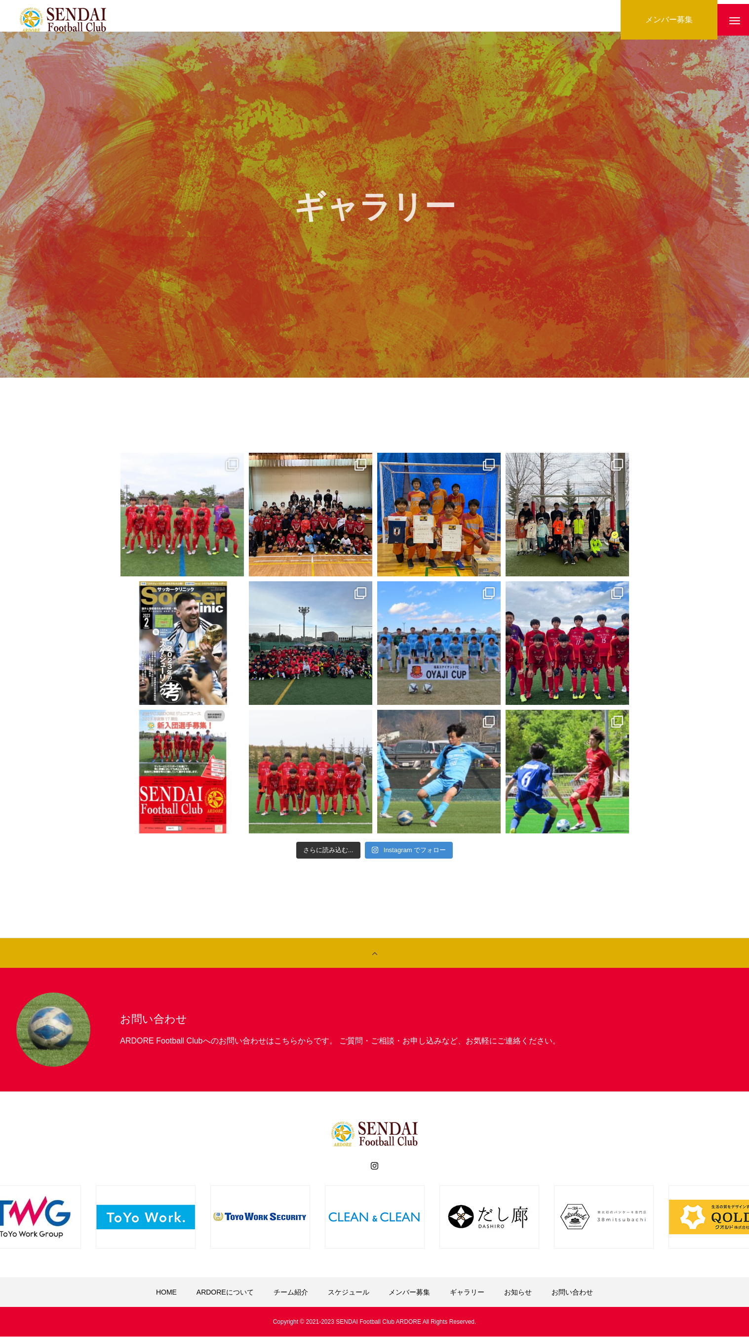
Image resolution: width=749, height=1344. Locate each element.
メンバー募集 (409, 1299)
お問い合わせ (572, 1299)
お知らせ (518, 1299)
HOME (166, 1299)
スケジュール (348, 1299)
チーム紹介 (291, 1299)
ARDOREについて (225, 1299)
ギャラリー (467, 1299)
